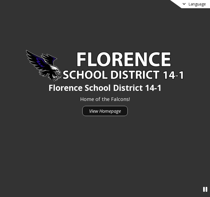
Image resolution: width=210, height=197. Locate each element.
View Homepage (105, 111)
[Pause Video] (205, 189)
